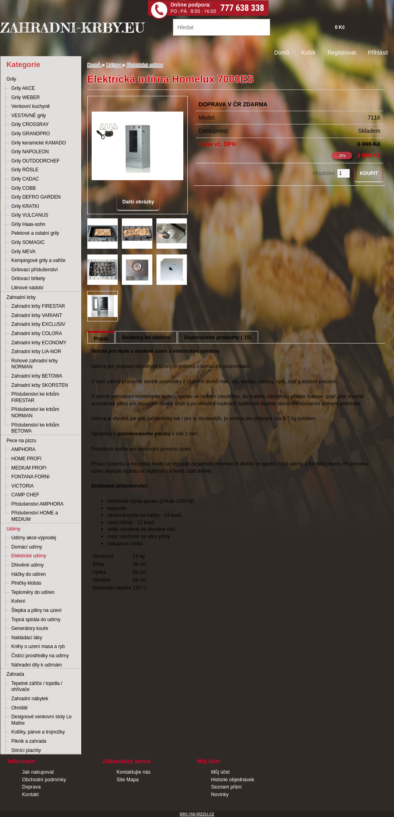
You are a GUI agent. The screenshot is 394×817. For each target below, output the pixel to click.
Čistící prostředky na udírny (40, 655)
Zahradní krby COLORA (36, 333)
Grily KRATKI (25, 206)
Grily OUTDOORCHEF (35, 161)
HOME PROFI (26, 458)
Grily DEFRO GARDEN (36, 197)
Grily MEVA (23, 251)
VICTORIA (22, 486)
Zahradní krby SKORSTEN (39, 385)
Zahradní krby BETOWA (36, 376)
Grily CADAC (25, 179)
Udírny (13, 529)
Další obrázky (138, 202)
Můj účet (220, 772)
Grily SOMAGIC (28, 242)
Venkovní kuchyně (30, 106)
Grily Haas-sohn (28, 224)
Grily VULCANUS (29, 215)
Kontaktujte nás (134, 772)
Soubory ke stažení (146, 337)
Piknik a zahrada (28, 741)
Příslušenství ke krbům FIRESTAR (35, 397)
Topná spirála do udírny (35, 619)
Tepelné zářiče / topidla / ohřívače (36, 687)
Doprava (31, 787)
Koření (18, 601)
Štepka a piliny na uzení (36, 610)
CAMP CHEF (25, 495)
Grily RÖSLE (25, 170)
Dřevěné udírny (27, 565)
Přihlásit (378, 52)
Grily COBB (23, 188)
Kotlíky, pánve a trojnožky (38, 732)
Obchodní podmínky (44, 779)
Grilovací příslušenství (34, 269)
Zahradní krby (21, 297)
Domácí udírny (26, 547)
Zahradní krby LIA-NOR (36, 351)
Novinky (220, 794)
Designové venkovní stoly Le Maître (41, 720)
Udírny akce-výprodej (33, 538)
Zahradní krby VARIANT (36, 315)
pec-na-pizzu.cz (197, 814)
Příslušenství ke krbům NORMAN (35, 412)
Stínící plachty (26, 750)
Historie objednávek (232, 779)
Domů (281, 52)
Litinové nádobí (27, 288)
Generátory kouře (29, 628)
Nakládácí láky (26, 637)
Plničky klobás (26, 583)
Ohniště (19, 708)
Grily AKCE (23, 88)
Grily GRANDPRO (30, 133)
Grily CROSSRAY (30, 124)
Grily (11, 79)
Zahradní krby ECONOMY (38, 342)
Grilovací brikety (28, 278)
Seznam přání (226, 787)
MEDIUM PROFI (28, 468)
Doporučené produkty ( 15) (218, 337)
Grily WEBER (25, 97)
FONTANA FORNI (30, 477)
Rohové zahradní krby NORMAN (34, 364)
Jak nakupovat (38, 772)
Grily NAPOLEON (30, 151)
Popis (101, 338)
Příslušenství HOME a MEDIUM (34, 516)
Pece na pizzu (21, 440)
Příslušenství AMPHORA (37, 504)
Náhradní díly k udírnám (36, 665)
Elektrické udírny (28, 556)
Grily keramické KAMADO (38, 143)
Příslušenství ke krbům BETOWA (35, 428)
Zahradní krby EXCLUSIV (38, 324)
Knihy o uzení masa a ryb (38, 646)
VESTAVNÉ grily (28, 115)
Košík (308, 52)
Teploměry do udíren (33, 592)
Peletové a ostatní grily (35, 233)
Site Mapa (128, 779)
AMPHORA (23, 449)
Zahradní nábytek (29, 698)
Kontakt (30, 794)
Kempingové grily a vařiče (38, 260)
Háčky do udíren (28, 574)
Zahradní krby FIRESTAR (38, 306)
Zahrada (15, 674)
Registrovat (341, 52)
